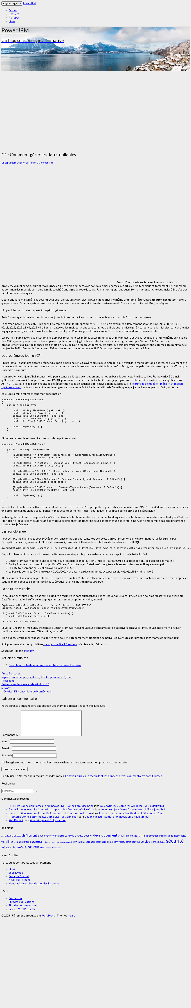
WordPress (48, 938)
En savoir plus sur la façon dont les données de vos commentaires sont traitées (113, 799)
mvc (69, 700)
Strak (12, 892)
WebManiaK (29, 162)
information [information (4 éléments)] (152, 859)
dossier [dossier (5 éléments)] (88, 859)
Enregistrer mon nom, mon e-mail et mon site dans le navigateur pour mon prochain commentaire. (67, 785)
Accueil (13, 10)
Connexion (15, 921)
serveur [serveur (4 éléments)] (136, 865)
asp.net (6, 700)
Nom (5, 764)
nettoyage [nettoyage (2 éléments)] (46, 865)
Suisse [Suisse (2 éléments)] (162, 865)
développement (50, 700)
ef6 (63, 700)
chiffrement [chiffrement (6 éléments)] (29, 859)
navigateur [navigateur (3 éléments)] (37, 865)
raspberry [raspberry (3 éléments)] (113, 865)
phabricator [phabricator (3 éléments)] (95, 865)
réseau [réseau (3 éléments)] (122, 865)
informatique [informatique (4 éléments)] (166, 859)
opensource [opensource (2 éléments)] (66, 865)
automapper (19, 700)
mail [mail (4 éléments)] (19, 865)
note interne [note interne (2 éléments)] (56, 865)
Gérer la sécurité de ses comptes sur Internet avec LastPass (45, 688)
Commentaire (11, 758)
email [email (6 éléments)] (121, 859)
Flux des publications (21, 925)
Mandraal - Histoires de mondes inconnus (34, 906)
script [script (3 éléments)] (128, 865)
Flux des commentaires (23, 928)
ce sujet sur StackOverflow (60, 667)
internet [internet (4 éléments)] (178, 859)
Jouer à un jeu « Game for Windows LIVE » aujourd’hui (132, 829)
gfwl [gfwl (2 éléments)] (139, 859)
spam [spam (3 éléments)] (153, 865)
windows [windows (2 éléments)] (57, 871)
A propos (14, 17)
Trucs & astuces (10, 696)
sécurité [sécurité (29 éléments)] (175, 864)
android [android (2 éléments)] (4, 859)
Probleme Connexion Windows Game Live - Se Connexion (43, 840)
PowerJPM (29, 3)
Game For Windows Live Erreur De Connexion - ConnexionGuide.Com (50, 836)
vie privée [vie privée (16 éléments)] (30, 870)
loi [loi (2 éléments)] (15, 865)
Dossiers (14, 14)
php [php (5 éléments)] (104, 865)
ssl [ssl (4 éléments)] (157, 865)
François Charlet (19, 899)
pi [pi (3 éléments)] (108, 865)
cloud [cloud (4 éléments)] (41, 859)
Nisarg (71, 938)
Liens (12, 21)
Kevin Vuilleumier (19, 903)
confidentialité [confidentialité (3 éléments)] (57, 859)
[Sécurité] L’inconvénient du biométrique (26, 712)
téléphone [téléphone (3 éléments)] (6, 870)
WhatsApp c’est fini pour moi (48, 843)
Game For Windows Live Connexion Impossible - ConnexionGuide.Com (51, 832)
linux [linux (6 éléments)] (10, 865)
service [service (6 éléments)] (145, 865)
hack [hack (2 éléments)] (143, 859)
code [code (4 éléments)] (47, 859)
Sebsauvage (16, 896)
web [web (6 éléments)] (42, 871)
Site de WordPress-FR (22, 932)
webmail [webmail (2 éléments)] (49, 871)
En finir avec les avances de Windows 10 (25, 705)
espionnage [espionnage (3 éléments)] (131, 859)
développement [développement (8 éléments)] (105, 858)
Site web (6, 778)
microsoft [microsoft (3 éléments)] (26, 865)
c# (29, 700)
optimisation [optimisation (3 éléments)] (77, 865)
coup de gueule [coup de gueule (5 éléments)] (74, 859)
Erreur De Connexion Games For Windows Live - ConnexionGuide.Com (51, 829)
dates (35, 700)
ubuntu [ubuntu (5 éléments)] (16, 870)
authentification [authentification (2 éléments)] (14, 859)
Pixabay (28, 674)
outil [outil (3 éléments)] (86, 865)
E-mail (6, 771)
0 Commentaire (45, 162)
